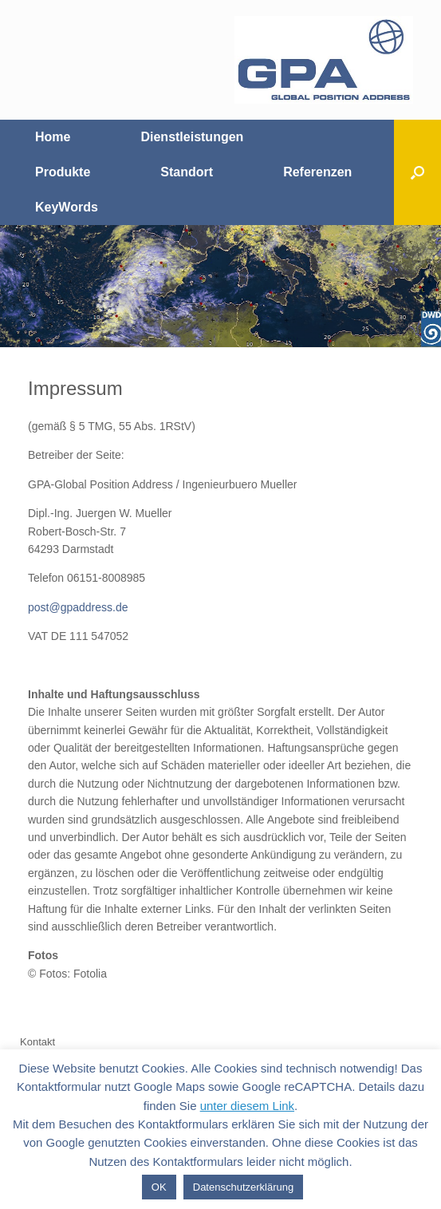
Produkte (62, 172)
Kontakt (37, 1042)
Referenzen (317, 172)
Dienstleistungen (191, 137)
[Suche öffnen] (417, 172)
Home (52, 137)
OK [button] (159, 1187)
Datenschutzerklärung (243, 1187)
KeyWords (66, 207)
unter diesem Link (247, 1105)
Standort (186, 172)
